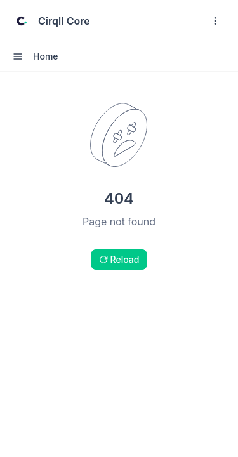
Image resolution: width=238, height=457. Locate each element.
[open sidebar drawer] (18, 56)
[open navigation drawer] (215, 21)
